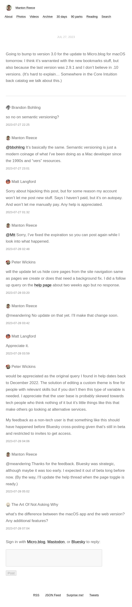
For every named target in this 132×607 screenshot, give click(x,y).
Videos (34, 16)
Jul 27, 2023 (66, 37)
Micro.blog (36, 542)
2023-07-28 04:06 (18, 441)
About (9, 16)
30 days (62, 16)
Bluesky (78, 542)
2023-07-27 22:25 (18, 124)
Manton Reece (25, 7)
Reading (91, 16)
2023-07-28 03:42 (18, 323)
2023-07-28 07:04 (18, 528)
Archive (48, 16)
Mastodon (56, 542)
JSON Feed (53, 598)
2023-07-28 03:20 (18, 292)
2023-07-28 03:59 (18, 353)
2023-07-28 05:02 (18, 491)
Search (106, 16)
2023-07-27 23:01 (18, 168)
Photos (21, 16)
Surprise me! (75, 598)
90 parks (77, 16)
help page (43, 285)
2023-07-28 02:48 (18, 249)
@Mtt (10, 235)
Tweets (94, 598)
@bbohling (15, 147)
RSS (36, 598)
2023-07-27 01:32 (18, 212)
